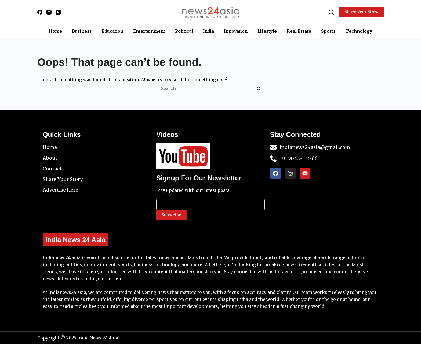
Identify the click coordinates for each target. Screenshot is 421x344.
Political (184, 31)
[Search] (331, 12)
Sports (328, 31)
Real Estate (299, 31)
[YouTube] (58, 12)
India (208, 31)
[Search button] (258, 88)
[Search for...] (205, 88)
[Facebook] (39, 12)
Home (55, 31)
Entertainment (149, 31)
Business (82, 31)
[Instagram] (49, 12)
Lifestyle (267, 31)
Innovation (236, 31)
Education (112, 31)
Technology (359, 31)
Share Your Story (361, 11)
